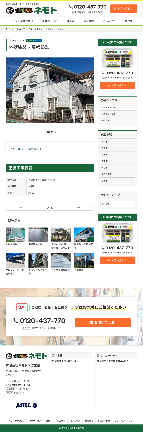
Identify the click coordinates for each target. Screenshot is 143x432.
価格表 (49, 421)
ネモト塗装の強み (16, 421)
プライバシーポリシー (125, 421)
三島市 (105, 148)
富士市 (105, 181)
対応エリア (75, 421)
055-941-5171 (20, 381)
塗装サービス (35, 421)
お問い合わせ (104, 421)
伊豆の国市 (107, 174)
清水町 (105, 154)
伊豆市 (105, 167)
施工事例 (61, 421)
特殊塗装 (106, 120)
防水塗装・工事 (109, 114)
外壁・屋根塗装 (34, 40)
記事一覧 (49, 209)
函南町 (105, 161)
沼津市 (105, 141)
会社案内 (89, 421)
